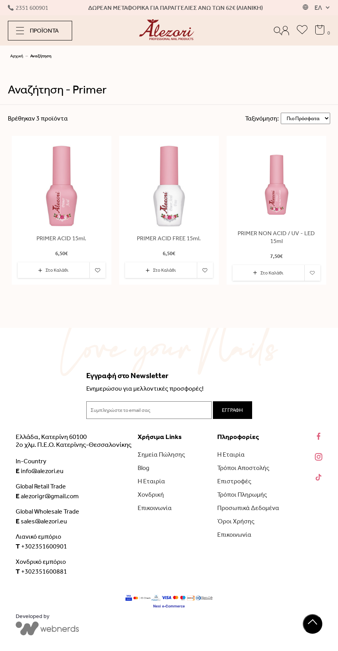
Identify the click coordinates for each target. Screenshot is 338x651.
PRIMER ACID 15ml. (61, 238)
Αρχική (16, 56)
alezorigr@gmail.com (47, 496)
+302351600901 (41, 546)
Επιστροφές (234, 481)
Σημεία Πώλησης (161, 454)
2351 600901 (28, 7)
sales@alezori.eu (41, 521)
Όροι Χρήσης (235, 521)
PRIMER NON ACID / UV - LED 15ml (276, 237)
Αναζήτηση (40, 56)
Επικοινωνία (155, 508)
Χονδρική (151, 494)
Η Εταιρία (151, 481)
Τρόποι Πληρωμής (242, 494)
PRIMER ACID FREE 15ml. (169, 238)
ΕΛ (318, 7)
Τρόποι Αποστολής (243, 468)
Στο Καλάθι (53, 270)
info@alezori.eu (40, 471)
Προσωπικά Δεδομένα (248, 508)
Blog (143, 468)
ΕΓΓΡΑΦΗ (232, 410)
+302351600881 (41, 571)
